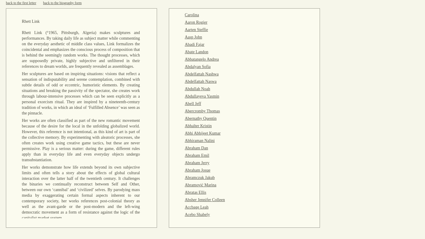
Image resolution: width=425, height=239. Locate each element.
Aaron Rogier (196, 22)
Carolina (192, 15)
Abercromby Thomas (202, 111)
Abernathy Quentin (201, 118)
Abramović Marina (200, 185)
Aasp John (193, 37)
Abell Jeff (193, 103)
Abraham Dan (196, 148)
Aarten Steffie (196, 30)
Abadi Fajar (194, 44)
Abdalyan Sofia (197, 66)
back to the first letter (21, 3)
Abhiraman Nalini (200, 140)
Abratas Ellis (195, 192)
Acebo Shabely (197, 214)
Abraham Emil (197, 155)
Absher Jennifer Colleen (205, 200)
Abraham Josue (197, 170)
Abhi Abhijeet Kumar (202, 133)
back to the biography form (62, 3)
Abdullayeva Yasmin (202, 96)
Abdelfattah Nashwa (202, 74)
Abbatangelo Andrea (202, 59)
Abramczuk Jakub (200, 177)
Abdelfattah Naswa (201, 81)
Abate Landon (196, 52)
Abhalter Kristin (198, 126)
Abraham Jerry (197, 163)
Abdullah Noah (197, 89)
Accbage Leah (196, 207)
